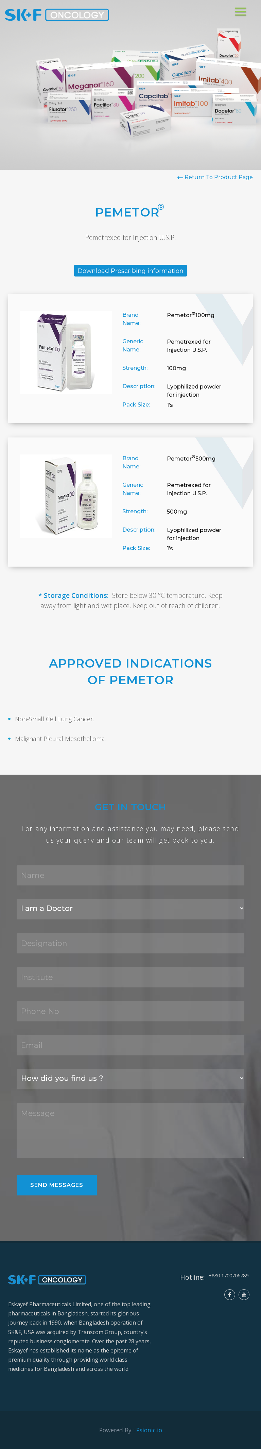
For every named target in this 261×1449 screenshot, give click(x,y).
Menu (241, 8)
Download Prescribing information (130, 271)
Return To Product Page (218, 177)
